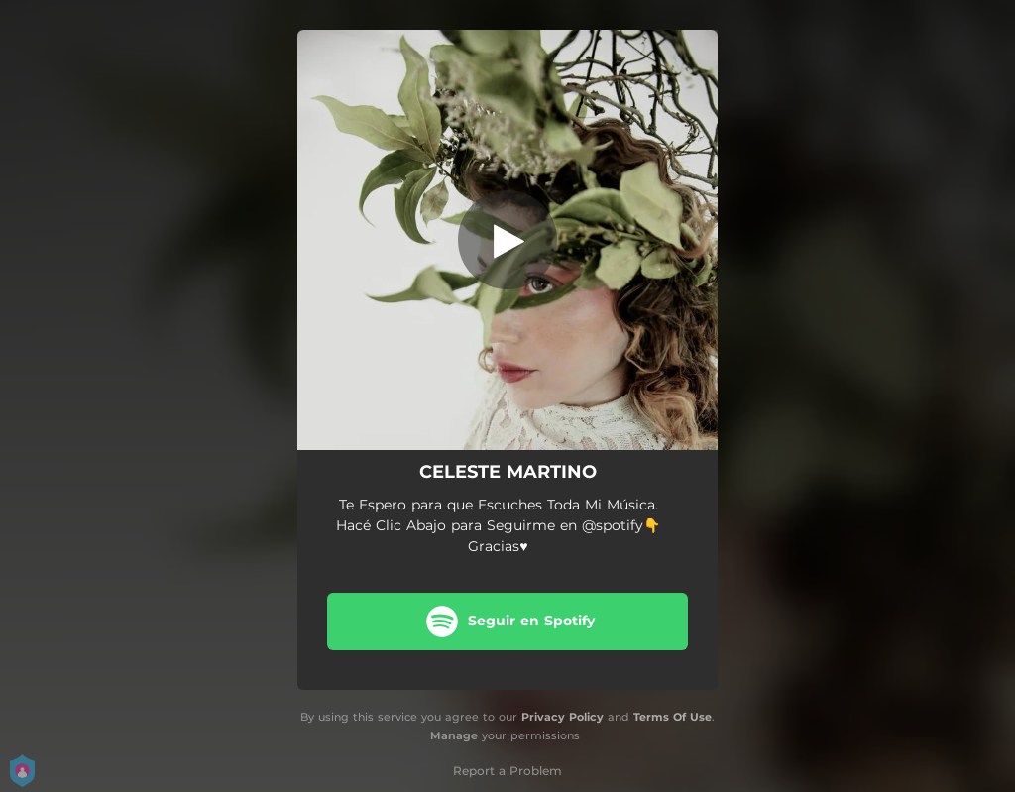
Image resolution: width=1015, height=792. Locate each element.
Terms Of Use (672, 717)
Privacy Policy (562, 717)
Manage (454, 735)
